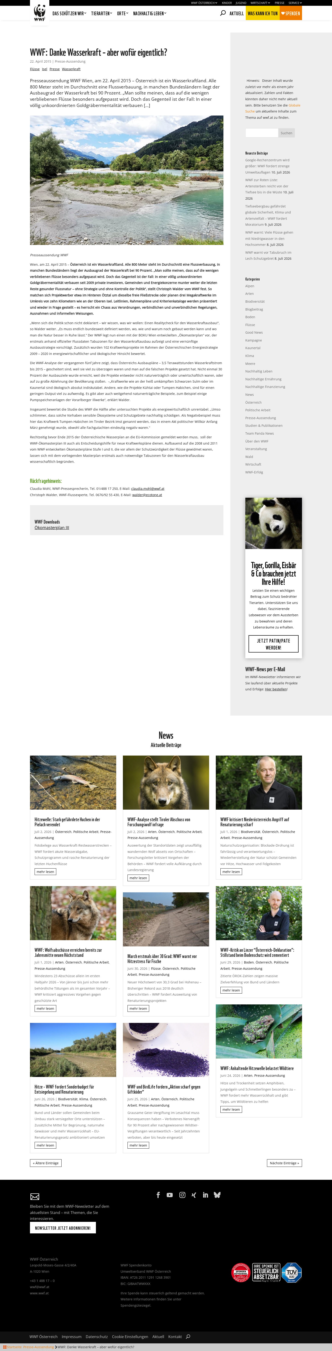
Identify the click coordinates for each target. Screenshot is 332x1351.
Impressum (72, 1325)
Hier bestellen (276, 677)
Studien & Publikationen (264, 413)
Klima (249, 343)
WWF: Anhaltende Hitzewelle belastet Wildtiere (257, 1055)
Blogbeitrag (254, 297)
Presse (280, 3)
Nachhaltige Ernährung (263, 366)
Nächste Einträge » (284, 1150)
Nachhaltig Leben (259, 359)
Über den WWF (256, 429)
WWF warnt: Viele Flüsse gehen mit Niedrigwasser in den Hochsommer (269, 226)
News (249, 382)
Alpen (249, 273)
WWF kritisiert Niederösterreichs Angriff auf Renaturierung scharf (254, 809)
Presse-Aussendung (70, 49)
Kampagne (253, 328)
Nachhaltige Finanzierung (265, 374)
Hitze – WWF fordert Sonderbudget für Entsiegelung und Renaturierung (64, 1076)
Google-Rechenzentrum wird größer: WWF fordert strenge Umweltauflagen (267, 153)
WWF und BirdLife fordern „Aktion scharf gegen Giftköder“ (163, 1076)
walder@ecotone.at (147, 482)
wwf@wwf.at (39, 1274)
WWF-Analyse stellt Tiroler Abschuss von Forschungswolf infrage (158, 809)
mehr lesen (45, 859)
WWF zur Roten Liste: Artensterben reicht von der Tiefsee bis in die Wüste (266, 173)
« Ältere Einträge (46, 1150)
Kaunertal (253, 335)
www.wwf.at (39, 1280)
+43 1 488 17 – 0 (42, 1268)
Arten (249, 281)
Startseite (14, 1347)
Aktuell (237, 12)
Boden (250, 304)
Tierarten (100, 13)
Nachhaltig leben (148, 13)
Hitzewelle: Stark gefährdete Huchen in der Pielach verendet (67, 809)
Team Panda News (259, 421)
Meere (250, 351)
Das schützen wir (68, 13)
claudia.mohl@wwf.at (147, 476)
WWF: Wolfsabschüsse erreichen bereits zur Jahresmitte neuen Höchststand (68, 939)
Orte (121, 13)
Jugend (241, 3)
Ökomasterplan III (52, 515)
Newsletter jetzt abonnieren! (63, 1215)
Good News (254, 320)
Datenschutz (97, 1325)
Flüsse (35, 56)
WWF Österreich (203, 3)
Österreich (253, 390)
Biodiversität (255, 289)
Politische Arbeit (257, 397)
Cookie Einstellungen (130, 1325)
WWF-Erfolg (254, 459)
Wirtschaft (259, 3)
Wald (249, 444)
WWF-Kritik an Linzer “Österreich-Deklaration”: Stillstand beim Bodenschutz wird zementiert (257, 939)
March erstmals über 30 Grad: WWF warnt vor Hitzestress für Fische (162, 945)
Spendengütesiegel (135, 1293)
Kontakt (175, 1325)
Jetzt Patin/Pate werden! (273, 631)
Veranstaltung (256, 436)
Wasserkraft (71, 56)
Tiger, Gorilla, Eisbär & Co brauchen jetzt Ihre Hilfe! (273, 560)
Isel (44, 56)
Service (294, 3)
